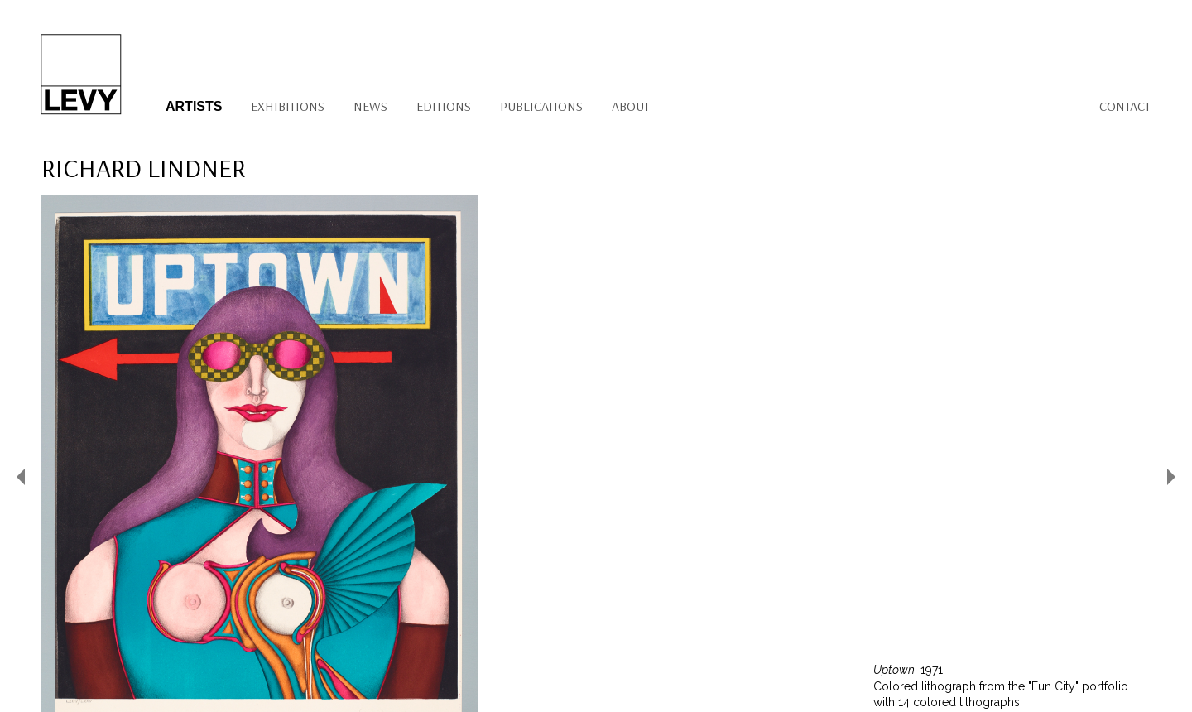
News (370, 106)
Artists (194, 106)
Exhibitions (287, 106)
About (631, 106)
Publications (541, 106)
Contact (1125, 106)
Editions (443, 106)
